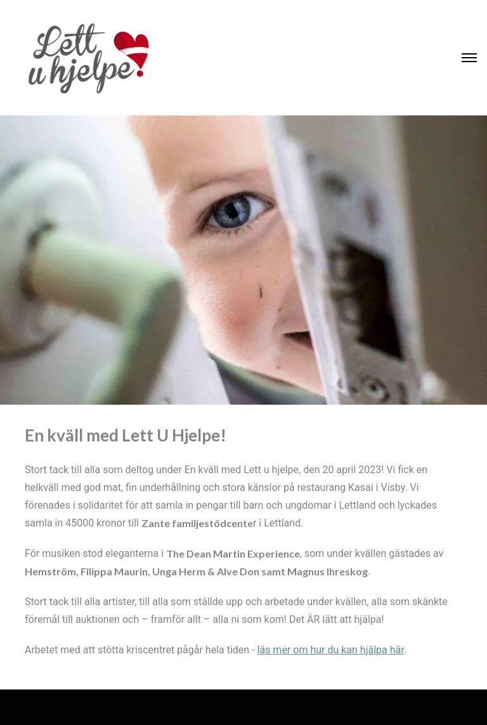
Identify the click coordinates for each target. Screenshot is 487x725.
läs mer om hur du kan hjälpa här (331, 650)
